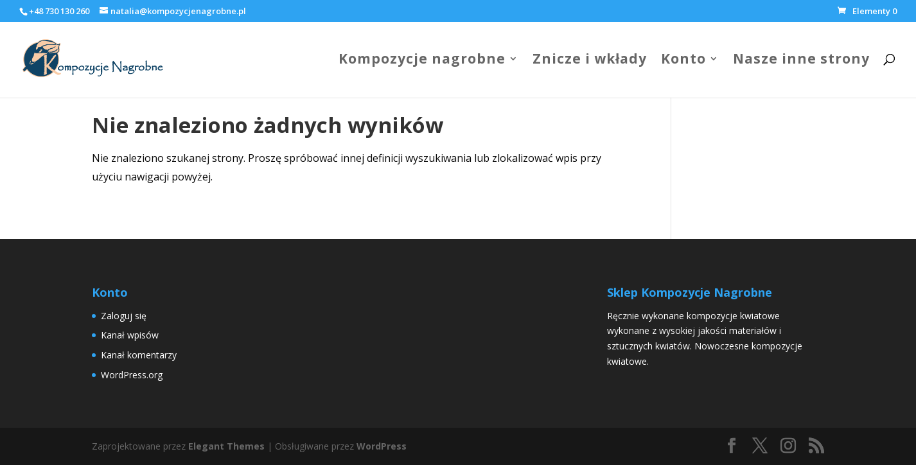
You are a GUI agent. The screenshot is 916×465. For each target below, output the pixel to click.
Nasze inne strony (801, 60)
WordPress (382, 446)
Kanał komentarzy (139, 355)
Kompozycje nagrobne (422, 60)
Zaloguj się (123, 316)
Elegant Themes (226, 446)
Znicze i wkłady (590, 60)
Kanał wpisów (130, 335)
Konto (683, 60)
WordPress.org (132, 375)
